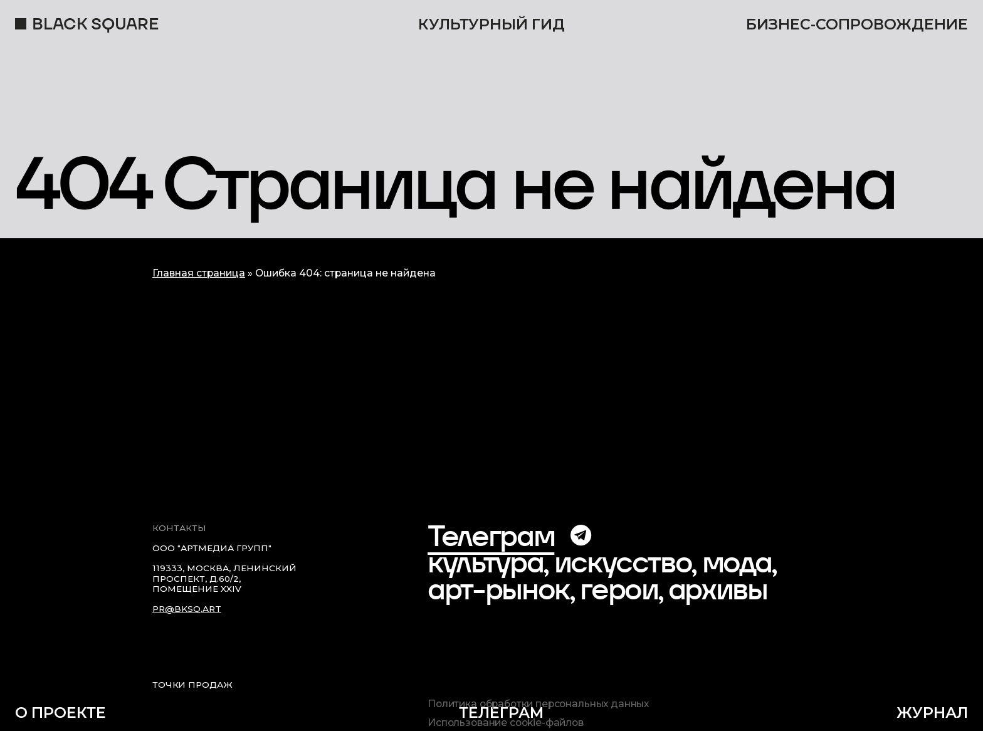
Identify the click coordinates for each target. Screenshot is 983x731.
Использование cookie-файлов (506, 722)
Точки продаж (192, 685)
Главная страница (198, 273)
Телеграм (491, 536)
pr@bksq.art (186, 609)
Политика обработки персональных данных (538, 704)
